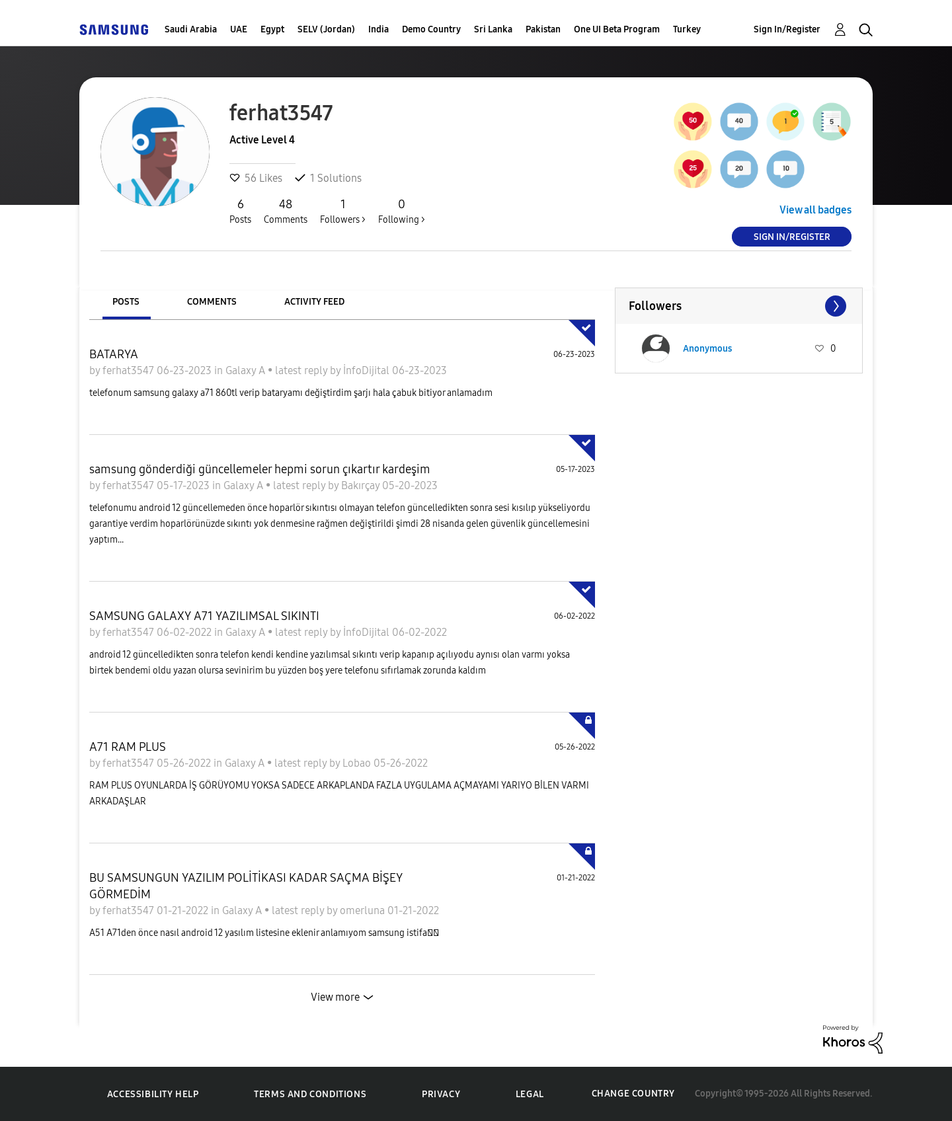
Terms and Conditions (310, 1094)
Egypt (272, 29)
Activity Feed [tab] (314, 301)
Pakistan (543, 29)
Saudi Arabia (191, 29)
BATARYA (113, 354)
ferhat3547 (129, 370)
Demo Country (431, 29)
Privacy (441, 1094)
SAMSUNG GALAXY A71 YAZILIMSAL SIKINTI (204, 616)
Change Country (633, 1093)
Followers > (343, 210)
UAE (238, 29)
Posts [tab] (125, 301)
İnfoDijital (367, 370)
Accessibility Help (153, 1094)
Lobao (358, 763)
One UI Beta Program (617, 29)
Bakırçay (361, 485)
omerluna (363, 910)
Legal (530, 1094)
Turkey (687, 29)
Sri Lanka (493, 29)
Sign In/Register (787, 29)
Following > (401, 210)
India (378, 29)
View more (335, 997)
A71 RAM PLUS (127, 747)
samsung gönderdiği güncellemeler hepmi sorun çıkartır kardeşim (259, 469)
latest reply (302, 370)
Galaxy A (246, 370)
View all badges (815, 210)
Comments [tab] (212, 301)
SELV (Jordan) (326, 29)
